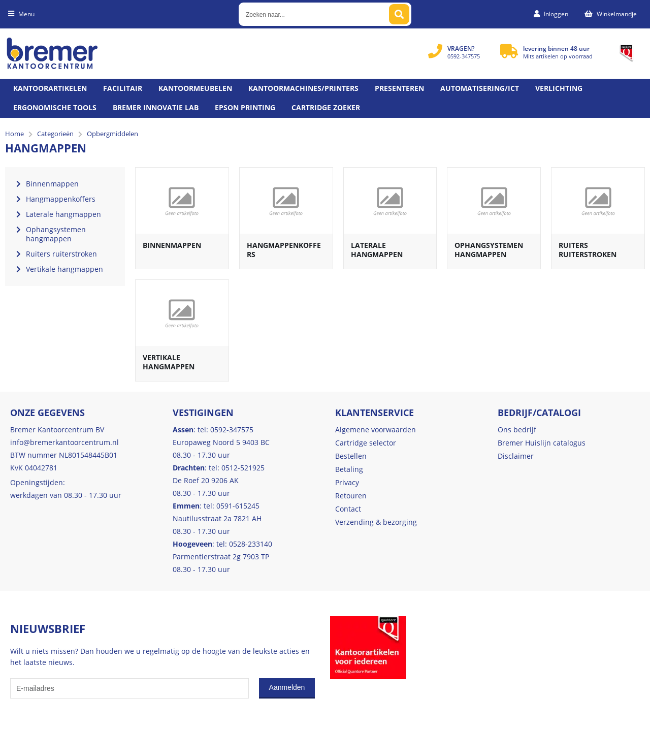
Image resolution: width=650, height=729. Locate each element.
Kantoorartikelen (50, 88)
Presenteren (399, 88)
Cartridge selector (365, 443)
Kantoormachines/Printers (303, 88)
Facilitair (122, 88)
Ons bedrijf (517, 429)
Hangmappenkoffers (284, 249)
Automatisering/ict (479, 88)
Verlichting (558, 88)
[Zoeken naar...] (399, 14)
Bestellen (351, 456)
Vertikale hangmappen (168, 362)
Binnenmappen (172, 245)
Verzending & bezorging (376, 522)
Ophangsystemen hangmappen (488, 249)
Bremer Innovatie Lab (156, 107)
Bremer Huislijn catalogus (542, 443)
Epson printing (245, 107)
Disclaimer (516, 456)
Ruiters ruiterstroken (587, 249)
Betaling (349, 469)
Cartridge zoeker (325, 107)
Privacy (347, 482)
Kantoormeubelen (195, 88)
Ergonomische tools (54, 107)
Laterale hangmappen (377, 249)
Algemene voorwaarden (375, 429)
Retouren (351, 495)
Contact (348, 509)
